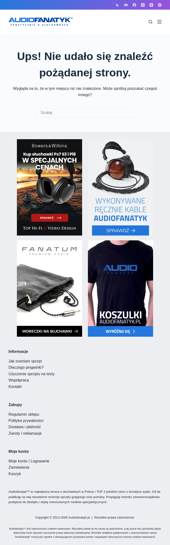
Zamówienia (18, 467)
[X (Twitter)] (143, 5)
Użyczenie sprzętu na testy (31, 374)
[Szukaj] (150, 22)
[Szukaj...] (85, 113)
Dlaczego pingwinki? (26, 367)
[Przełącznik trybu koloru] (117, 5)
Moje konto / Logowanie (28, 461)
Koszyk (14, 474)
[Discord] (126, 5)
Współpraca (18, 380)
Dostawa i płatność (24, 427)
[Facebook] (134, 5)
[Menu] (159, 22)
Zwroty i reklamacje (25, 433)
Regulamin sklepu (23, 414)
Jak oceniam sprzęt (25, 361)
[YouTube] (151, 5)
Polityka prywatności (25, 421)
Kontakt (14, 387)
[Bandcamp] (160, 5)
